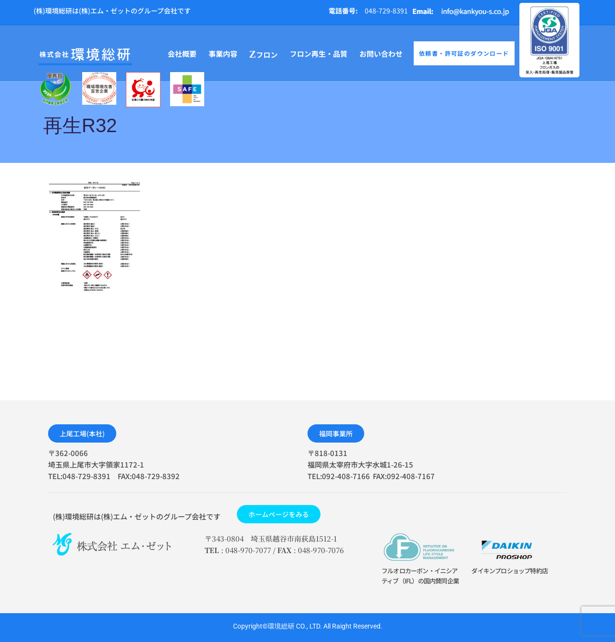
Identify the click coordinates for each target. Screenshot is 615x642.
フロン (263, 55)
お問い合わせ (381, 54)
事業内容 (223, 54)
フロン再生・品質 (318, 54)
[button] (82, 433)
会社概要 (182, 54)
